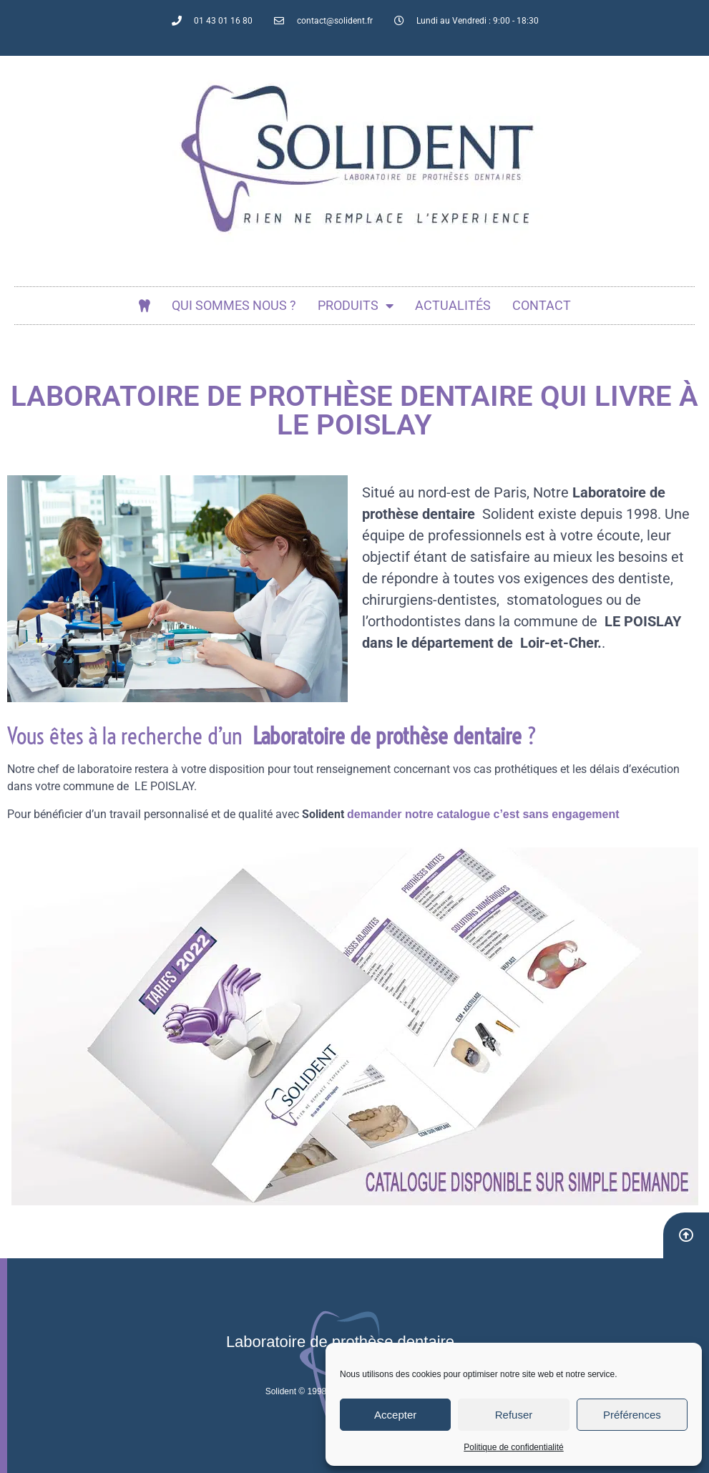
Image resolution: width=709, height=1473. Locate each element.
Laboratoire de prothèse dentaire (340, 1342)
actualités (453, 305)
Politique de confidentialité (513, 1447)
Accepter (395, 1415)
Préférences (632, 1415)
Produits (355, 305)
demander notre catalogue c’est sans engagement (483, 814)
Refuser (514, 1415)
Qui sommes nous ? (234, 305)
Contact (541, 305)
